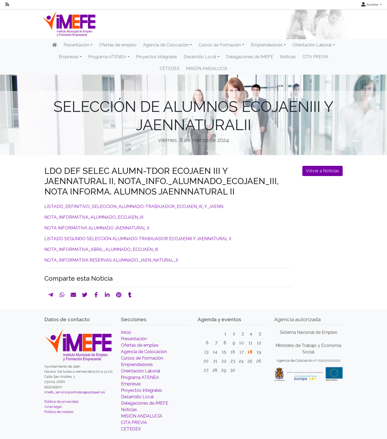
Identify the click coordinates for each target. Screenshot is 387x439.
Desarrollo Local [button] (200, 56)
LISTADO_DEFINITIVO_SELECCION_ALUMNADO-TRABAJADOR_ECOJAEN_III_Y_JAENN (133, 206)
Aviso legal (53, 407)
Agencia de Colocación (144, 351)
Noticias (288, 56)
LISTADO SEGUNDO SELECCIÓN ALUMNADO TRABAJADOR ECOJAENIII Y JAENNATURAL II (137, 238)
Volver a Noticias (322, 170)
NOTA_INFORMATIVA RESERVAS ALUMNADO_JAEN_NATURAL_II (111, 260)
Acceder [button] (370, 4)
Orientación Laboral (140, 371)
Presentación (134, 338)
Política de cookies (58, 412)
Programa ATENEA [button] (107, 56)
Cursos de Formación (142, 358)
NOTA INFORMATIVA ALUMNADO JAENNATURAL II (96, 228)
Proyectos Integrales (156, 56)
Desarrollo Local (137, 396)
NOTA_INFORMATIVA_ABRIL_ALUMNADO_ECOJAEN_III (101, 249)
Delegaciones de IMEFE (249, 56)
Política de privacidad (61, 402)
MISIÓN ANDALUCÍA (206, 68)
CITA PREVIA (315, 56)
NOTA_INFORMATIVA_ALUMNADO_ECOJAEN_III (93, 217)
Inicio (126, 332)
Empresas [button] (68, 56)
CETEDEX (170, 68)
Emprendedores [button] (267, 44)
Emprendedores (137, 364)
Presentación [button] (76, 44)
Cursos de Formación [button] (220, 44)
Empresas (131, 383)
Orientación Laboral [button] (312, 44)
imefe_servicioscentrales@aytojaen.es (74, 392)
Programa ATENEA (140, 377)
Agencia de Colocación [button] (166, 44)
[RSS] (7, 4)
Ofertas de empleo (118, 44)
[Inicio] (54, 45)
